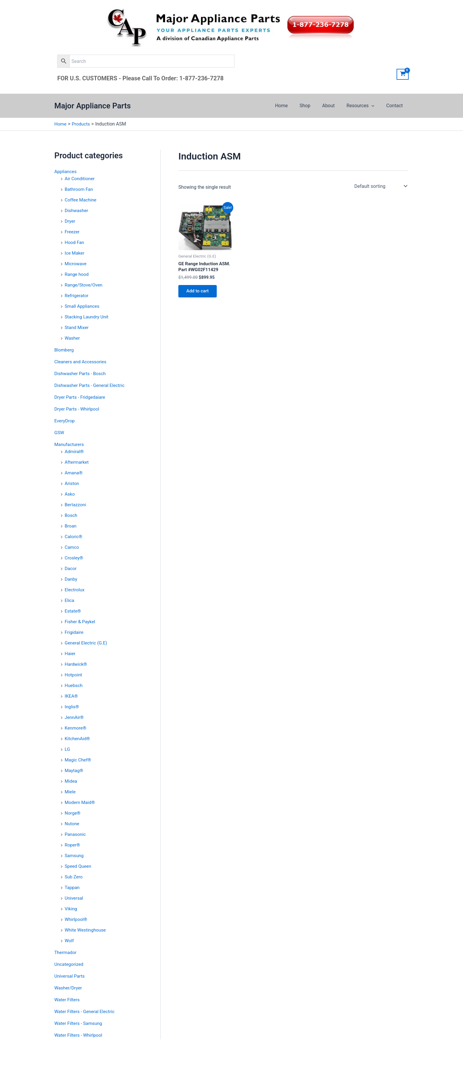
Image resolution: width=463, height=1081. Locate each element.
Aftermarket (77, 462)
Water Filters (67, 999)
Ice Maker (75, 253)
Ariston (72, 483)
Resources (364, 106)
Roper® (73, 845)
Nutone (72, 823)
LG (67, 749)
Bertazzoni (76, 504)
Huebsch (74, 685)
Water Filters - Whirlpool (79, 1035)
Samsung (74, 855)
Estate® (73, 611)
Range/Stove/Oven (84, 285)
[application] (375, 106)
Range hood (77, 274)
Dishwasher (77, 210)
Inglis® (72, 706)
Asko (70, 494)
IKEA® (72, 696)
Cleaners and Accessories (81, 361)
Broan (71, 526)
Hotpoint (74, 675)
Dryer (70, 221)
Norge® (73, 813)
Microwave (76, 263)
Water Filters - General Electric (85, 1011)
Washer (73, 338)
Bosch (71, 515)
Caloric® (74, 536)
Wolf (69, 940)
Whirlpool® (76, 919)
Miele (70, 792)
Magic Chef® (78, 760)
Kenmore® (76, 728)
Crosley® (74, 558)
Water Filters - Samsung (79, 1023)
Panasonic (76, 834)
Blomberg (64, 350)
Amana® (74, 473)
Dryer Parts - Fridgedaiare (80, 397)
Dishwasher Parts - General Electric (91, 385)
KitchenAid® (78, 738)
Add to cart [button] (199, 299)
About (334, 105)
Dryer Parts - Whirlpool (77, 409)
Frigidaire (74, 632)
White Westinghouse (86, 930)
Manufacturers (69, 444)
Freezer (72, 232)
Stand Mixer (77, 327)
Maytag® (74, 770)
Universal (74, 898)
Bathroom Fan (79, 189)
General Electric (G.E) (87, 643)
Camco (72, 547)
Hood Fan (75, 242)
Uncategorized (69, 964)
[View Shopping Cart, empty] (403, 74)
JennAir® (74, 717)
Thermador (66, 952)
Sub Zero (74, 877)
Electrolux (75, 589)
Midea (71, 781)
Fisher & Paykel (81, 621)
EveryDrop (65, 421)
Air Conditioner (80, 178)
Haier (70, 653)
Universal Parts (70, 976)
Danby (71, 579)
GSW (59, 432)
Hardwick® (76, 664)
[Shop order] (380, 186)
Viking (71, 908)
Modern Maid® (80, 802)
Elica (70, 600)
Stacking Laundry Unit (87, 317)
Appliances (66, 171)
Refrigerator (77, 295)
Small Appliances (83, 306)
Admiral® (75, 451)
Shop (313, 105)
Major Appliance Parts (92, 105)
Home (292, 105)
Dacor (71, 568)
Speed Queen (78, 866)
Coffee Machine (81, 200)
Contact (395, 105)
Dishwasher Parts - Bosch (81, 373)
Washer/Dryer (68, 988)
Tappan (72, 887)
